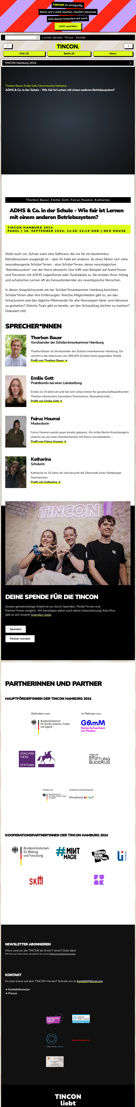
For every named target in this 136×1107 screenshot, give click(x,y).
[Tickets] (7, 45)
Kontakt (81, 37)
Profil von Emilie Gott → (46, 401)
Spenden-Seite (41, 615)
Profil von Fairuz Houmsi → (48, 441)
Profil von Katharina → (46, 482)
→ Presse (11, 993)
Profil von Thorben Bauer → (49, 360)
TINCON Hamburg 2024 (20, 63)
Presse (69, 37)
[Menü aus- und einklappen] (128, 45)
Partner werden (20, 639)
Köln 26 (24, 53)
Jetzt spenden (68, 26)
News (112, 53)
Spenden (15, 629)
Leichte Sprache (52, 37)
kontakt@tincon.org (90, 981)
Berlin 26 (69, 53)
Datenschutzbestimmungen (63, 953)
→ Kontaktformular (17, 989)
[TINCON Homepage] (68, 46)
